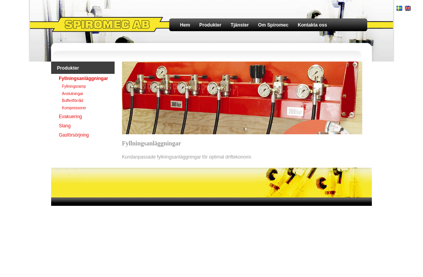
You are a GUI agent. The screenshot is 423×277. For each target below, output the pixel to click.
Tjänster (240, 25)
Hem (185, 25)
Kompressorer (74, 108)
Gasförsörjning (74, 135)
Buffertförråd (72, 100)
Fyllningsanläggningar (83, 78)
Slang (65, 125)
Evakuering (70, 116)
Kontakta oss (312, 25)
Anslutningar (72, 94)
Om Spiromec (273, 25)
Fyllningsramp (74, 86)
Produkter (210, 25)
